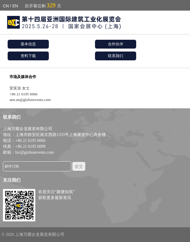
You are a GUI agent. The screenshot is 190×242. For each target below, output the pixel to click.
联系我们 (115, 56)
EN (15, 6)
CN (6, 6)
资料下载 (28, 56)
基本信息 (28, 44)
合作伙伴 (115, 44)
